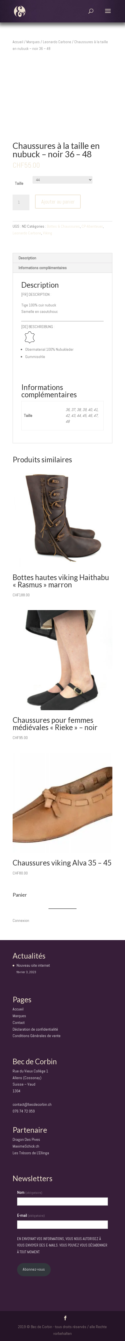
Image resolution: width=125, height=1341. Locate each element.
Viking (47, 233)
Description (27, 257)
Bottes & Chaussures (63, 226)
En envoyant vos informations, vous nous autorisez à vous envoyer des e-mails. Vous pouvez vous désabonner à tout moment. (62, 1245)
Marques (33, 42)
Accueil (18, 42)
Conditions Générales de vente (37, 1035)
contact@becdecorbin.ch (32, 1104)
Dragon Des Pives (26, 1139)
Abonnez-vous (34, 1269)
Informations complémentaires (42, 267)
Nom (29, 1192)
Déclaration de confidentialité (35, 1029)
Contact (19, 1022)
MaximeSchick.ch (26, 1146)
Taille (19, 183)
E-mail (31, 1215)
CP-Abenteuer (92, 226)
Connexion (21, 920)
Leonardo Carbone (57, 42)
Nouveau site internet (33, 965)
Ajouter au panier (58, 201)
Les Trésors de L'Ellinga (31, 1152)
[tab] (62, 258)
